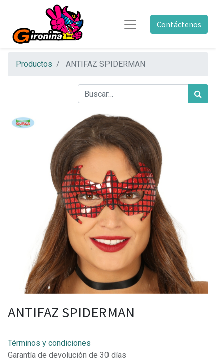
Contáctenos (179, 24)
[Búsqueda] (198, 93)
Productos (34, 64)
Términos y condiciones (49, 343)
